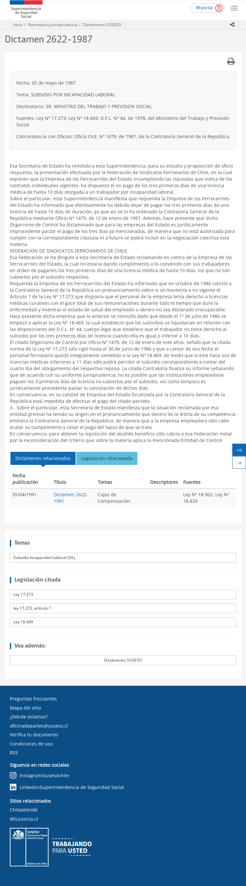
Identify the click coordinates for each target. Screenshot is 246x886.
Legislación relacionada (106, 458)
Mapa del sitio (25, 708)
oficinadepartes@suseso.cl (39, 726)
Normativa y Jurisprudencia (53, 24)
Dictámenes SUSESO (102, 24)
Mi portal (204, 8)
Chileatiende (24, 810)
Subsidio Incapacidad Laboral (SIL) (44, 557)
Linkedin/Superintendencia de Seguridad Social (67, 787)
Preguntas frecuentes (33, 699)
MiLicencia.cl (24, 819)
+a (241, 451)
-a (241, 464)
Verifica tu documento (34, 734)
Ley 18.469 (23, 622)
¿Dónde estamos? (29, 717)
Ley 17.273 (23, 594)
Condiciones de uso (31, 744)
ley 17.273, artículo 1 (32, 608)
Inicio (18, 24)
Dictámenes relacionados (43, 458)
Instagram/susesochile (39, 775)
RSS (14, 752)
